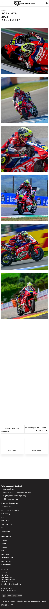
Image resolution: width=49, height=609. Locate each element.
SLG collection (6, 524)
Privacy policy (6, 561)
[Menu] (2, 3)
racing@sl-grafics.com (14, 584)
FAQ (2, 551)
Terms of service (7, 558)
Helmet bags (5, 514)
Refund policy (6, 565)
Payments (5, 554)
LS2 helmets (5, 521)
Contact (4, 540)
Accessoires (5, 531)
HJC (2, 517)
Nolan (3, 528)
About (3, 544)
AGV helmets (6, 507)
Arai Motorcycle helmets (10, 510)
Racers (3, 10)
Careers (4, 547)
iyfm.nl (43, 601)
